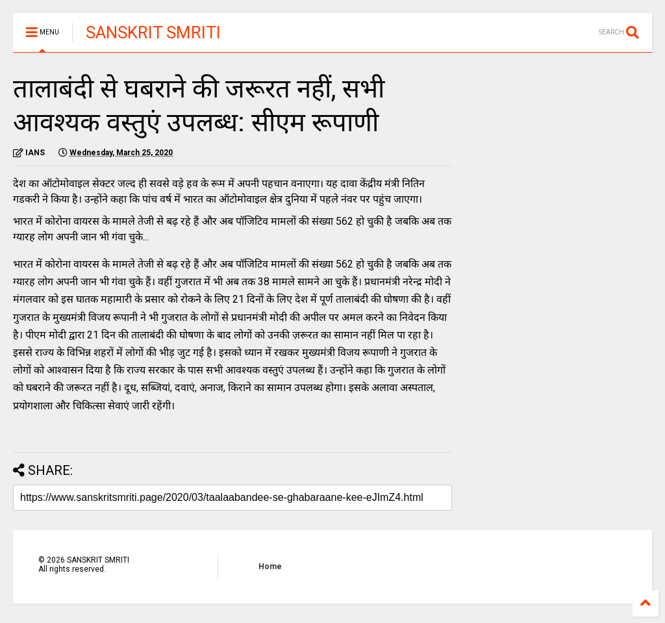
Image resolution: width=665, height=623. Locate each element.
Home (270, 566)
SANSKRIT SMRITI (153, 32)
